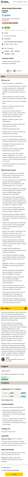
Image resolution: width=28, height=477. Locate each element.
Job (9, 71)
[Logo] (5, 2)
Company (17, 71)
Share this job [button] (6, 467)
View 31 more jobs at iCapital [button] (10, 470)
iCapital (5, 11)
